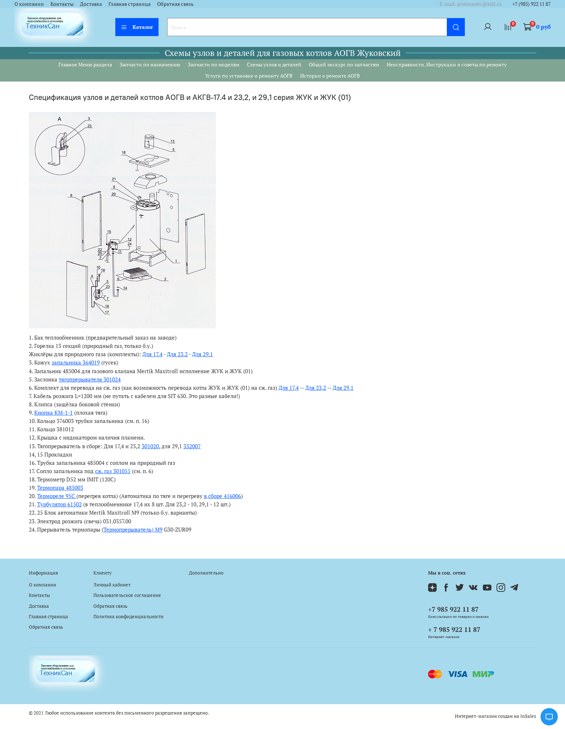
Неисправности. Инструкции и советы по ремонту (447, 64)
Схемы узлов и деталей (274, 64)
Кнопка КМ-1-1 (53, 412)
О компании (29, 3)
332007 (192, 446)
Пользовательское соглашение (127, 595)
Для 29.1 (202, 354)
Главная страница (129, 3)
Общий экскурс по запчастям (344, 64)
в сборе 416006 (222, 495)
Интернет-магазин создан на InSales (495, 716)
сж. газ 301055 (112, 471)
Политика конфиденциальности (128, 617)
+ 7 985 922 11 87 (454, 629)
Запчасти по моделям (213, 64)
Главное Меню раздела (85, 64)
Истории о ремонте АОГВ (330, 75)
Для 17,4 (289, 387)
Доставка (91, 3)
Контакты (62, 3)
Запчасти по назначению (150, 64)
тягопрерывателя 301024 (90, 379)
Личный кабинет (111, 585)
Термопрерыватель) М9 (133, 529)
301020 (150, 446)
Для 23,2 (315, 387)
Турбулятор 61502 (59, 504)
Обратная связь (175, 3)
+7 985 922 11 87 (453, 609)
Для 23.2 (177, 354)
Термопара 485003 (60, 487)
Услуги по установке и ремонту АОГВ (249, 75)
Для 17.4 (152, 354)
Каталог (137, 26)
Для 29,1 (343, 387)
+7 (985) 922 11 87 (531, 3)
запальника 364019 (76, 362)
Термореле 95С (56, 495)
